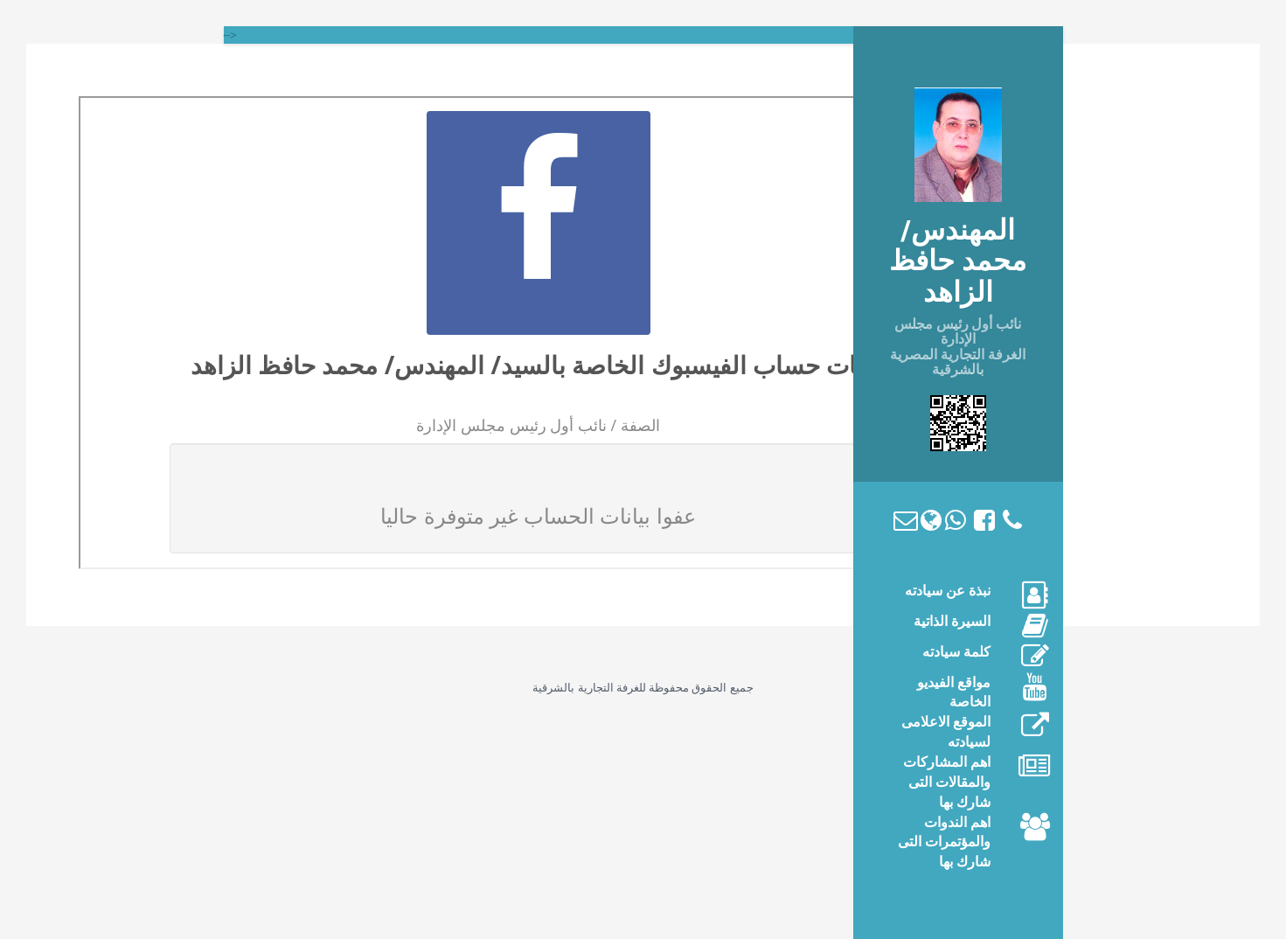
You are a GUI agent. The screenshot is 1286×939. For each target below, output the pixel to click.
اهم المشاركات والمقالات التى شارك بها (947, 782)
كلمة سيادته (956, 651)
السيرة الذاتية (952, 621)
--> (230, 35)
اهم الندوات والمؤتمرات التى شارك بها (944, 842)
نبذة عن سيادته (948, 590)
